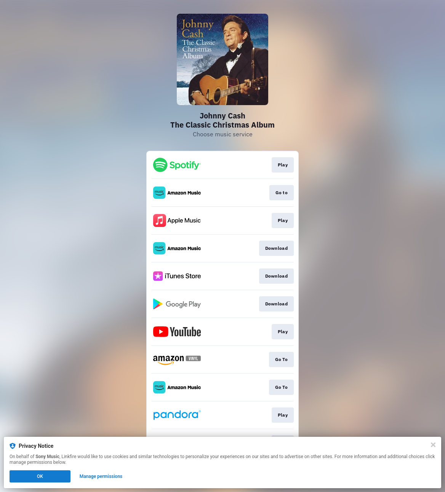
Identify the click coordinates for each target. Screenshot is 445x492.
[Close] (433, 445)
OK (40, 476)
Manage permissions (101, 476)
